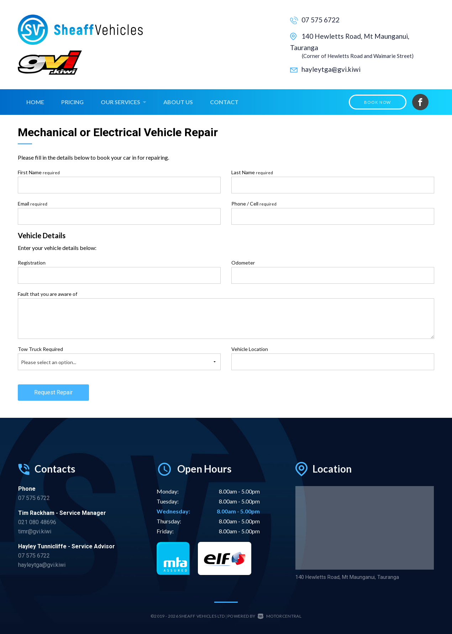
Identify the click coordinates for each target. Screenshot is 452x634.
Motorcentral (279, 616)
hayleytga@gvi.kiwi (331, 69)
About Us (178, 101)
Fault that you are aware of (47, 294)
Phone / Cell (254, 204)
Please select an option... (48, 362)
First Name (39, 172)
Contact (224, 101)
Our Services (123, 101)
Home (35, 101)
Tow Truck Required (40, 349)
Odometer (243, 263)
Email (32, 204)
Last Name (252, 172)
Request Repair (53, 392)
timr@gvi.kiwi (34, 531)
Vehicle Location (249, 349)
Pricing (72, 101)
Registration (32, 263)
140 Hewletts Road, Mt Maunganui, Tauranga (345, 577)
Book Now (377, 102)
